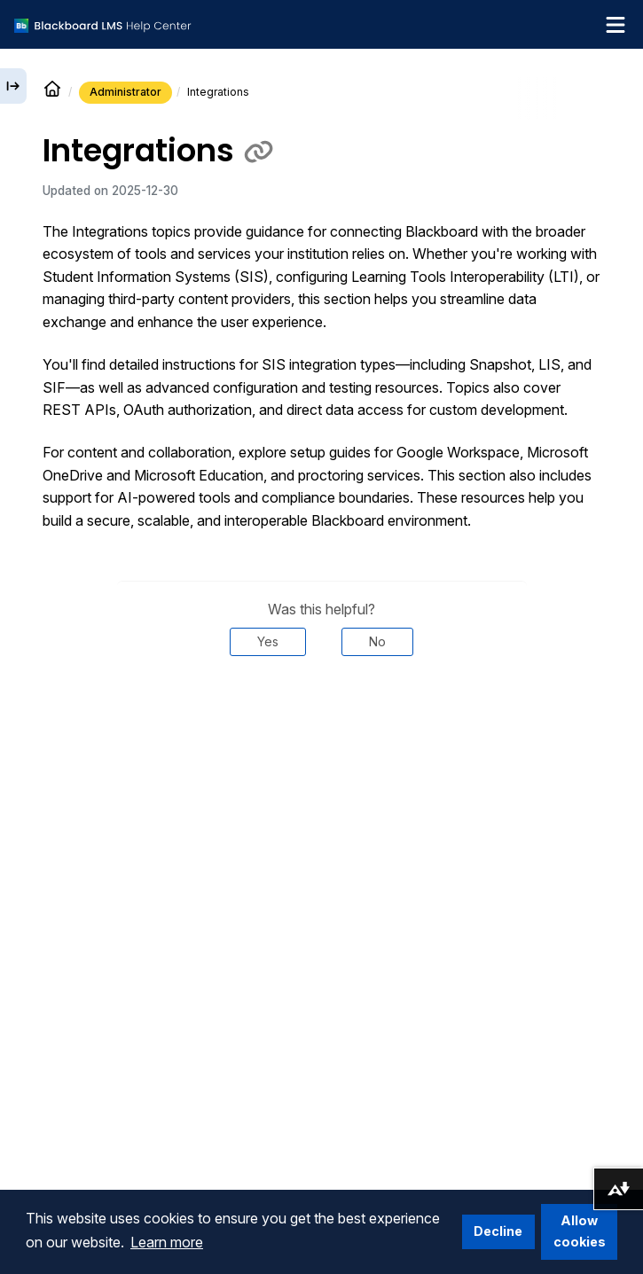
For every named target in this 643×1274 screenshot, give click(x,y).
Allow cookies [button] (579, 1231)
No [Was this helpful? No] (377, 641)
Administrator (125, 91)
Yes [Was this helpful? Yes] (267, 641)
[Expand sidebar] (13, 86)
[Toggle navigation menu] (615, 25)
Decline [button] (498, 1231)
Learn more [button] (166, 1242)
